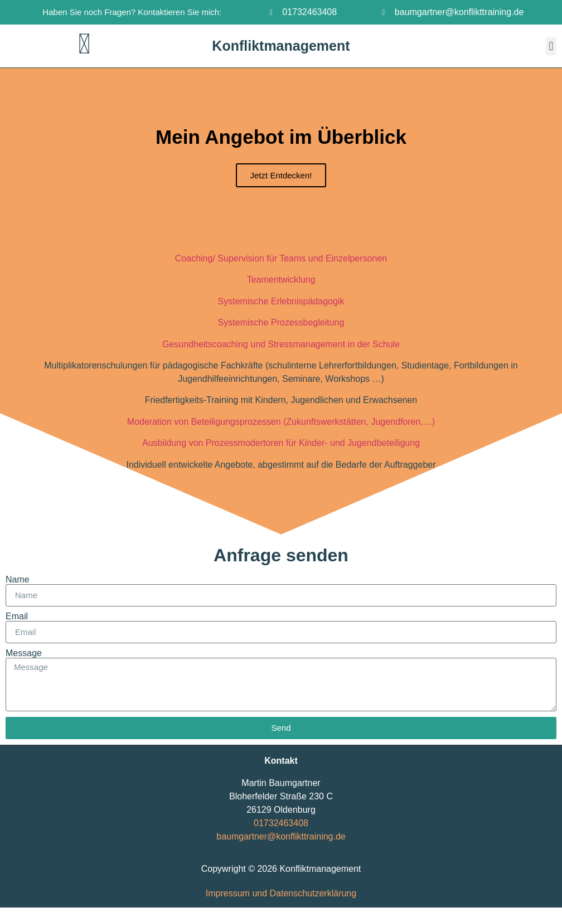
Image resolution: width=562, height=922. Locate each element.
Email (17, 616)
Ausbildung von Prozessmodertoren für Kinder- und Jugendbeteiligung (281, 443)
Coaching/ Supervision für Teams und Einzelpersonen (281, 258)
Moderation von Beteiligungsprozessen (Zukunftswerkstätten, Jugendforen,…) (281, 421)
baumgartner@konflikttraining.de (280, 836)
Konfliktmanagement (281, 46)
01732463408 (281, 823)
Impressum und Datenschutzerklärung (281, 893)
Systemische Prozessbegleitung (281, 322)
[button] (551, 46)
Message (24, 653)
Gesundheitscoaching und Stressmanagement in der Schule (281, 344)
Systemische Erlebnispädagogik (281, 301)
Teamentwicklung (281, 279)
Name (18, 579)
